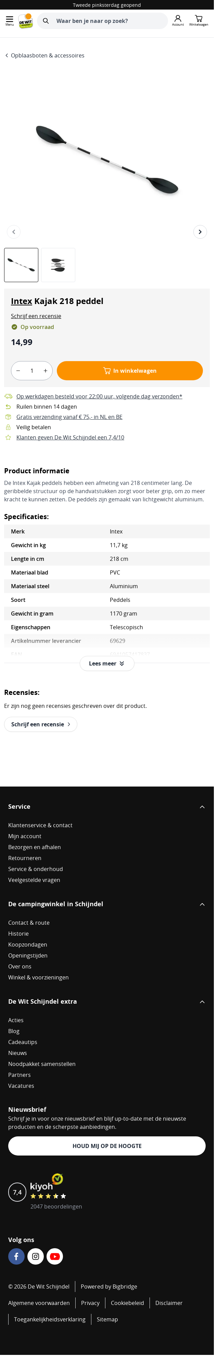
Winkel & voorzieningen (38, 977)
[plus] (45, 370)
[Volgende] (200, 232)
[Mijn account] (178, 21)
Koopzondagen (27, 944)
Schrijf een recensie (36, 316)
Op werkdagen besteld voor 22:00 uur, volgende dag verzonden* (99, 396)
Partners (19, 1075)
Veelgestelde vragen (34, 880)
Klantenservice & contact (40, 825)
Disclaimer (169, 1303)
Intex (21, 301)
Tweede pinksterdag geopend (107, 5)
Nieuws (17, 1053)
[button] (36, 316)
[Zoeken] (45, 20)
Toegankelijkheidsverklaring (50, 1319)
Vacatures (21, 1086)
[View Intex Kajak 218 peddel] (21, 265)
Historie (18, 933)
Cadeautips (22, 1042)
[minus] (18, 370)
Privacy (90, 1303)
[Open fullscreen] (107, 160)
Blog (14, 1031)
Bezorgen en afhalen (34, 847)
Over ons (19, 966)
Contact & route (29, 922)
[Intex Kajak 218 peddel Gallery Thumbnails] (39, 265)
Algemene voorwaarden (39, 1303)
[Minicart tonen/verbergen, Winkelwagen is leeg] (199, 21)
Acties (16, 1020)
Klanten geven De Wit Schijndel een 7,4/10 (70, 437)
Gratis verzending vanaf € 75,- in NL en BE (69, 417)
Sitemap (107, 1319)
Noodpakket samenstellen (42, 1064)
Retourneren (24, 858)
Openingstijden (28, 955)
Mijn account (24, 836)
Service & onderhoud (35, 869)
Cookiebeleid (127, 1303)
